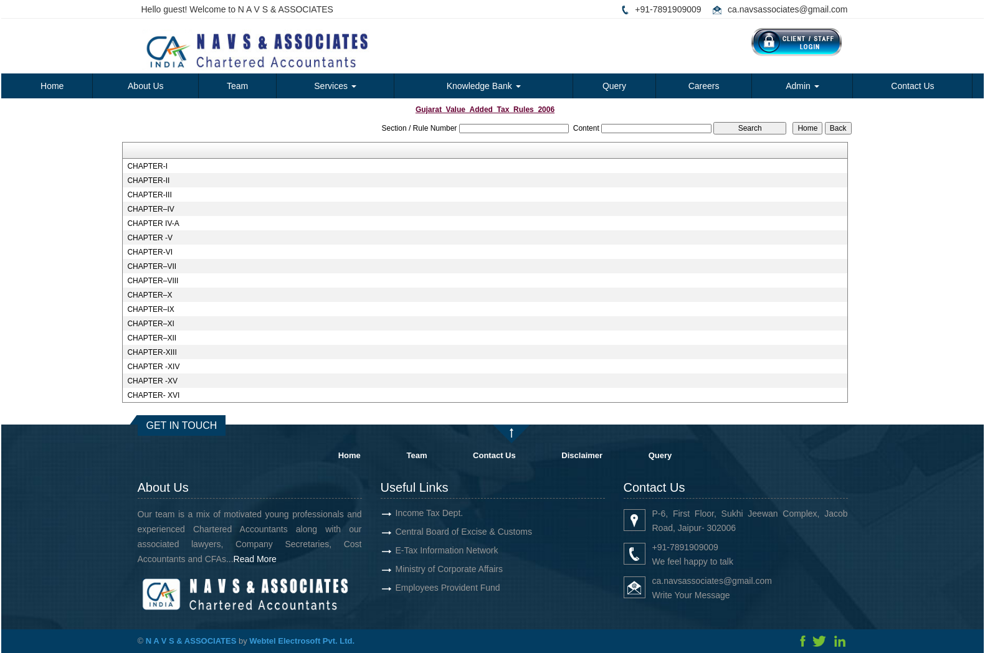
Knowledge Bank (484, 86)
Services (335, 86)
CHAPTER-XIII (151, 352)
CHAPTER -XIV (153, 366)
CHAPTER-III (149, 194)
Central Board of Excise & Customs (441, 532)
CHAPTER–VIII (152, 280)
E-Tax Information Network (424, 550)
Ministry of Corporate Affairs (426, 569)
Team (237, 86)
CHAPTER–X (149, 295)
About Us (146, 86)
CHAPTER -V (150, 237)
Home (52, 86)
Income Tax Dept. (407, 513)
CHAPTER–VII (151, 266)
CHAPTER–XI (150, 323)
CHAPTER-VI (150, 252)
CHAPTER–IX (150, 309)
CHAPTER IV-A (153, 223)
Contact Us (912, 86)
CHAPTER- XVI (153, 395)
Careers (704, 86)
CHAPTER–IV (150, 209)
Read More (276, 559)
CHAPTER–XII (151, 338)
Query (614, 86)
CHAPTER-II (148, 180)
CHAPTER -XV (152, 381)
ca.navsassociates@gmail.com (787, 9)
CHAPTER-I (147, 166)
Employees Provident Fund (425, 588)
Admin (802, 86)
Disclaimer (581, 455)
